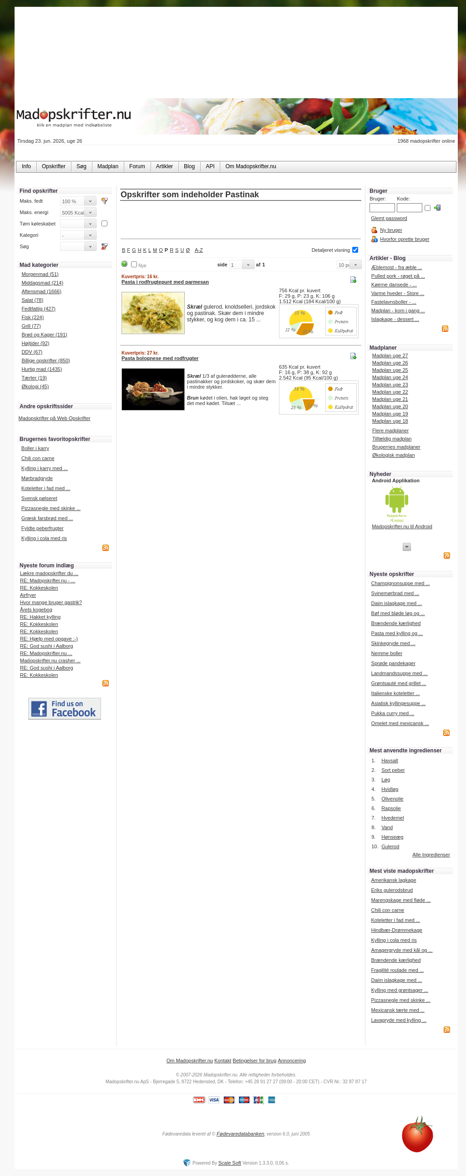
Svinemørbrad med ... (395, 593)
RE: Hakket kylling (40, 617)
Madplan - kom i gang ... (398, 310)
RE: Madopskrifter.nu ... (46, 653)
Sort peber (393, 770)
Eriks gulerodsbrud (392, 890)
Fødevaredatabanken (240, 1133)
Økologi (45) (35, 386)
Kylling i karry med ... (44, 468)
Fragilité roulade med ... (397, 970)
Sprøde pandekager (393, 663)
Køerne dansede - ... (394, 284)
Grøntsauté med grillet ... (398, 683)
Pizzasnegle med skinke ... (51, 508)
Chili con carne (38, 458)
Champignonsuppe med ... (400, 583)
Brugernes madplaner (396, 447)
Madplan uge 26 (390, 362)
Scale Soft (229, 1163)
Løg (385, 779)
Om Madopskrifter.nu (190, 1060)
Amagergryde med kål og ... (401, 950)
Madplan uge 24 (390, 377)
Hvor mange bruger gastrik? (51, 602)
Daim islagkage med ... (396, 603)
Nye (142, 265)
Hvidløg (389, 789)
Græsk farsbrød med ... (47, 518)
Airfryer (28, 595)
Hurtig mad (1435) (41, 369)
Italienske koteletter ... (395, 693)
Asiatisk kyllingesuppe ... (398, 703)
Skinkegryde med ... (393, 643)
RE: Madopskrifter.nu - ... (48, 580)
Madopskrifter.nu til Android (402, 526)
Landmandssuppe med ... (399, 673)
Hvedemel (392, 818)
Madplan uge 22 (390, 392)
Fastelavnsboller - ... (393, 302)
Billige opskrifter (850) (45, 360)
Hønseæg (392, 837)
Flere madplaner (390, 430)
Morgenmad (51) (39, 274)
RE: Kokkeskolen (39, 588)
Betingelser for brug (254, 1060)
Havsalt (389, 760)
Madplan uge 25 (390, 370)
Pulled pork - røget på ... (398, 276)
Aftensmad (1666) (41, 291)
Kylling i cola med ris (44, 538)
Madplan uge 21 (390, 399)
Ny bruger (391, 230)
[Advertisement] (240, 220)
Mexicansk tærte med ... (397, 1010)
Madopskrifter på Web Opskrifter (55, 418)
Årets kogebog (36, 609)
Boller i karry (35, 448)
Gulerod (390, 846)
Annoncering (292, 1060)
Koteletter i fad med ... (46, 488)
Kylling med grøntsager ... (399, 990)
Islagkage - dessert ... (395, 319)
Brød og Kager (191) (44, 334)
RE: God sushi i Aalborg (46, 646)
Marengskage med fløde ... (401, 900)
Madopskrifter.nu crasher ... (50, 660)
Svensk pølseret (39, 498)
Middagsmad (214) (42, 282)
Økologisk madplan (393, 455)
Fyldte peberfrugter (42, 528)
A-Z (199, 250)
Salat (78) (32, 300)
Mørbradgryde (37, 478)
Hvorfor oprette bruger (404, 239)
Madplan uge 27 (390, 355)
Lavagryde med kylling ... (398, 1020)
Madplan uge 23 (390, 384)
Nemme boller (386, 653)
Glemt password (389, 218)
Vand (387, 827)
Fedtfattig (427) (38, 308)
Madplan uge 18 (390, 421)
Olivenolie (392, 798)
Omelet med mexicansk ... (400, 723)
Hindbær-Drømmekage (396, 930)
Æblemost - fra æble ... (396, 267)
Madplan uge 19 (390, 413)
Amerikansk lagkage (393, 880)
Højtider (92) (35, 343)
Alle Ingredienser (431, 854)
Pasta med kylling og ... (397, 633)
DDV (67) (31, 352)
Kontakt (222, 1060)
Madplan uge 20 (390, 406)
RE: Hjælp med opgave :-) (49, 638)
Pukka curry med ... (393, 713)
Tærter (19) (34, 377)
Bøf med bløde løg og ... (398, 613)
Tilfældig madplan (391, 438)
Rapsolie (391, 808)
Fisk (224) (32, 317)
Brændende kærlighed (396, 623)
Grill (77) (31, 326)
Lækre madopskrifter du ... (49, 573)
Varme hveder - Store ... (398, 293)
